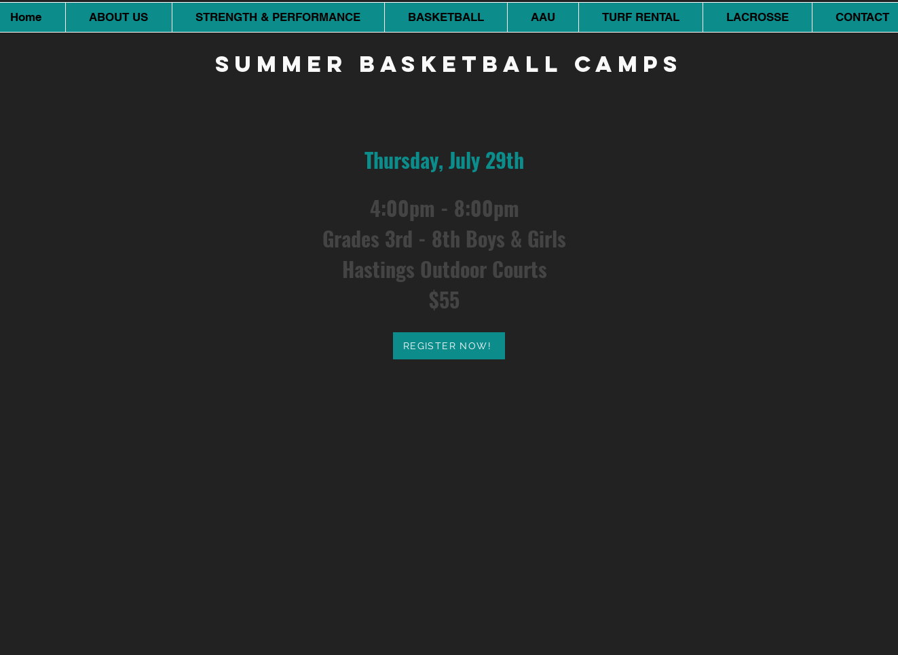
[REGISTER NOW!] (449, 345)
